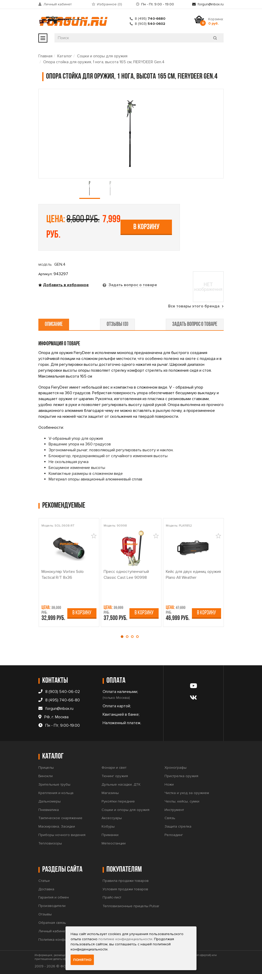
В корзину (146, 227)
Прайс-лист (112, 897)
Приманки (110, 835)
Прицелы (46, 767)
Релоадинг (174, 835)
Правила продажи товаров (126, 881)
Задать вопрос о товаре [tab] (132, 284)
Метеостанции (114, 843)
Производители (52, 906)
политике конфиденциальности (125, 939)
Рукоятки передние (118, 801)
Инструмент (174, 810)
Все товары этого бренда (196, 306)
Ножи (169, 784)
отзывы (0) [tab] (117, 324)
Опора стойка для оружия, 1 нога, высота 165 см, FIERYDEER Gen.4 (104, 62)
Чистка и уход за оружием (187, 793)
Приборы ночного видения (61, 835)
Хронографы (176, 767)
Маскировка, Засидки (56, 826)
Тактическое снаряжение (60, 818)
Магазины (110, 793)
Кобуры (108, 826)
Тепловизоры (50, 843)
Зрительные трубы (54, 784)
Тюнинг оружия (115, 776)
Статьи (44, 881)
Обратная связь (52, 923)
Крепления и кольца (55, 793)
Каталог (64, 56)
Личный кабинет (57, 4)
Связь (170, 818)
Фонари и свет (114, 767)
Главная (45, 56)
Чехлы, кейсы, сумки (182, 801)
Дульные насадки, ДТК (121, 784)
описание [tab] (54, 324)
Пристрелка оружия (181, 776)
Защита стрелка (178, 826)
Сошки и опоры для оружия (102, 56)
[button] (123, 636)
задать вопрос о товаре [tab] (194, 324)
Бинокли (45, 776)
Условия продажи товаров (125, 889)
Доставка (46, 889)
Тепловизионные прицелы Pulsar (131, 906)
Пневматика (48, 810)
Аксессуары (112, 818)
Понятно (82, 960)
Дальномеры (49, 801)
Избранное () (109, 4)
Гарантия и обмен (53, 897)
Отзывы (45, 914)
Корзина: (216, 21)
